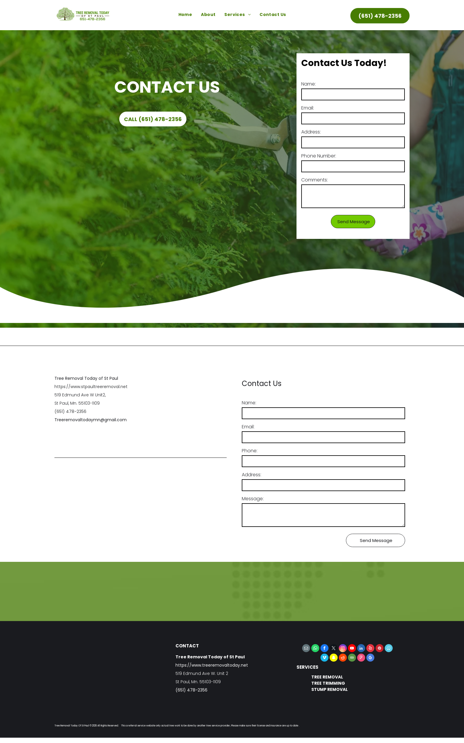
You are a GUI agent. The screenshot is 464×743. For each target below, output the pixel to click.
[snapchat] (334, 658)
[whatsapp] (315, 649)
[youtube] (352, 649)
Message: (253, 498)
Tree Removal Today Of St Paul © (72, 725)
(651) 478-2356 (70, 411)
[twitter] (334, 649)
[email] (306, 649)
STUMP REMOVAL (329, 689)
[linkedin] (361, 649)
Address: (311, 131)
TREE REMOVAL (327, 677)
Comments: (314, 179)
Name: (308, 84)
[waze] (389, 649)
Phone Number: (318, 155)
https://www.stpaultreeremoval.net (91, 387)
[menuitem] (185, 14)
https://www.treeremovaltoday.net (211, 665)
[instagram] (343, 649)
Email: (307, 107)
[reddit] (343, 658)
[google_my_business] (370, 658)
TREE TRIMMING (328, 683)
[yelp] (370, 649)
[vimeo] (324, 658)
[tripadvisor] (352, 658)
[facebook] (324, 649)
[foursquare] (361, 658)
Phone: (249, 450)
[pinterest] (380, 649)
